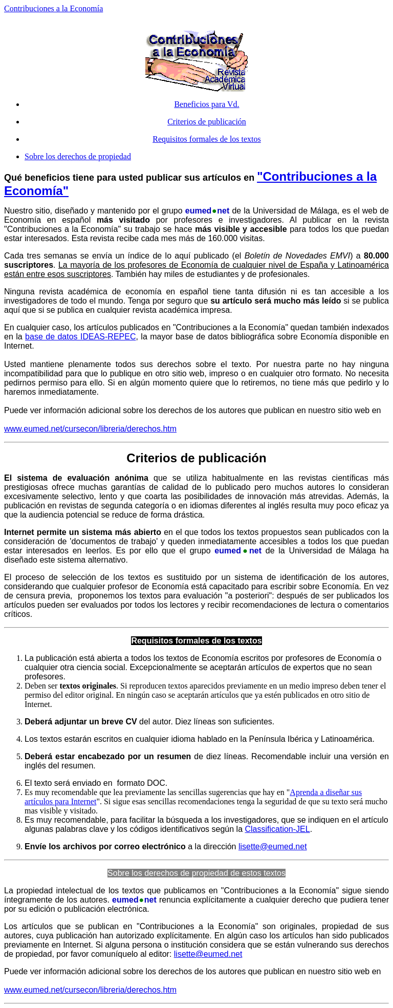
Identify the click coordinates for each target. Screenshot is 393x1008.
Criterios (151, 458)
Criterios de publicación (206, 121)
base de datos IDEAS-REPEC (80, 336)
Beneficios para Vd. (206, 104)
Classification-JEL (277, 829)
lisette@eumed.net (272, 846)
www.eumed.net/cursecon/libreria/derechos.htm (90, 428)
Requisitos (152, 640)
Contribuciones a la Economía (53, 8)
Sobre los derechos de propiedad (78, 156)
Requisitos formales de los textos (206, 139)
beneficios (47, 178)
